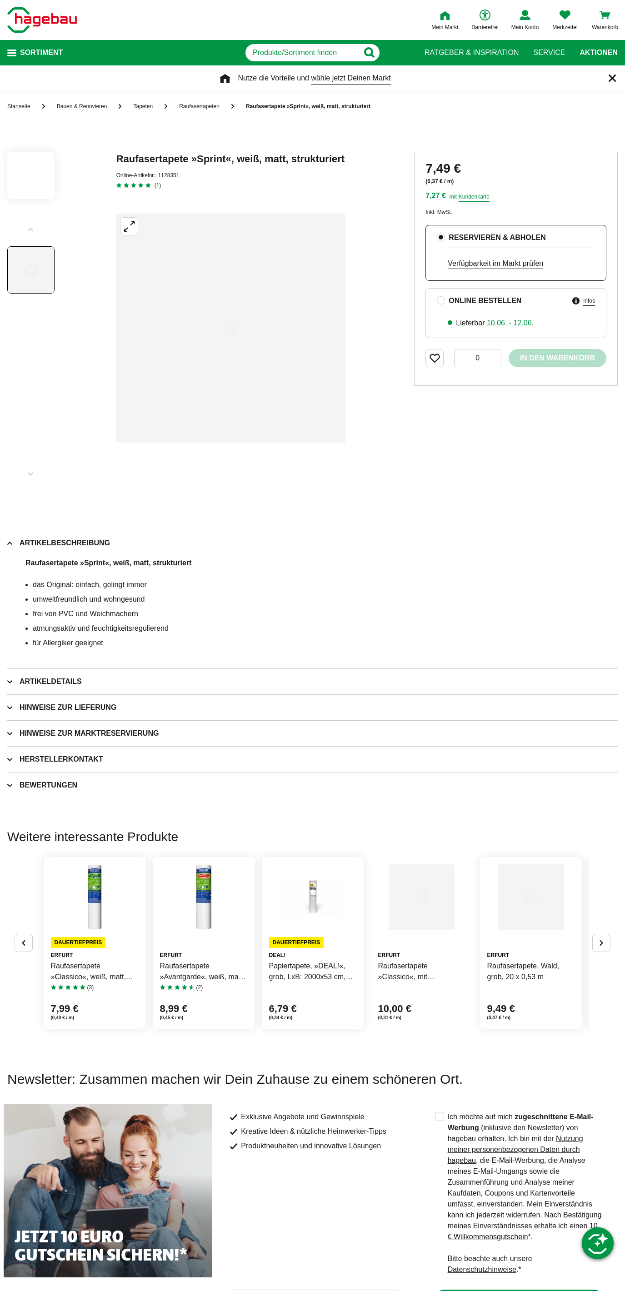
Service (549, 52)
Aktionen (599, 52)
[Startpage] (42, 20)
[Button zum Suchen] (406, 52)
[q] (301, 52)
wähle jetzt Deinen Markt (350, 78)
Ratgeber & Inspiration (472, 52)
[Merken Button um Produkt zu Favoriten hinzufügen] (434, 358)
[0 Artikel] (478, 358)
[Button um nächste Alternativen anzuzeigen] (601, 979)
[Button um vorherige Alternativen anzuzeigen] (24, 979)
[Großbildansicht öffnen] (230, 328)
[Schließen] (612, 78)
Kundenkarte (474, 197)
